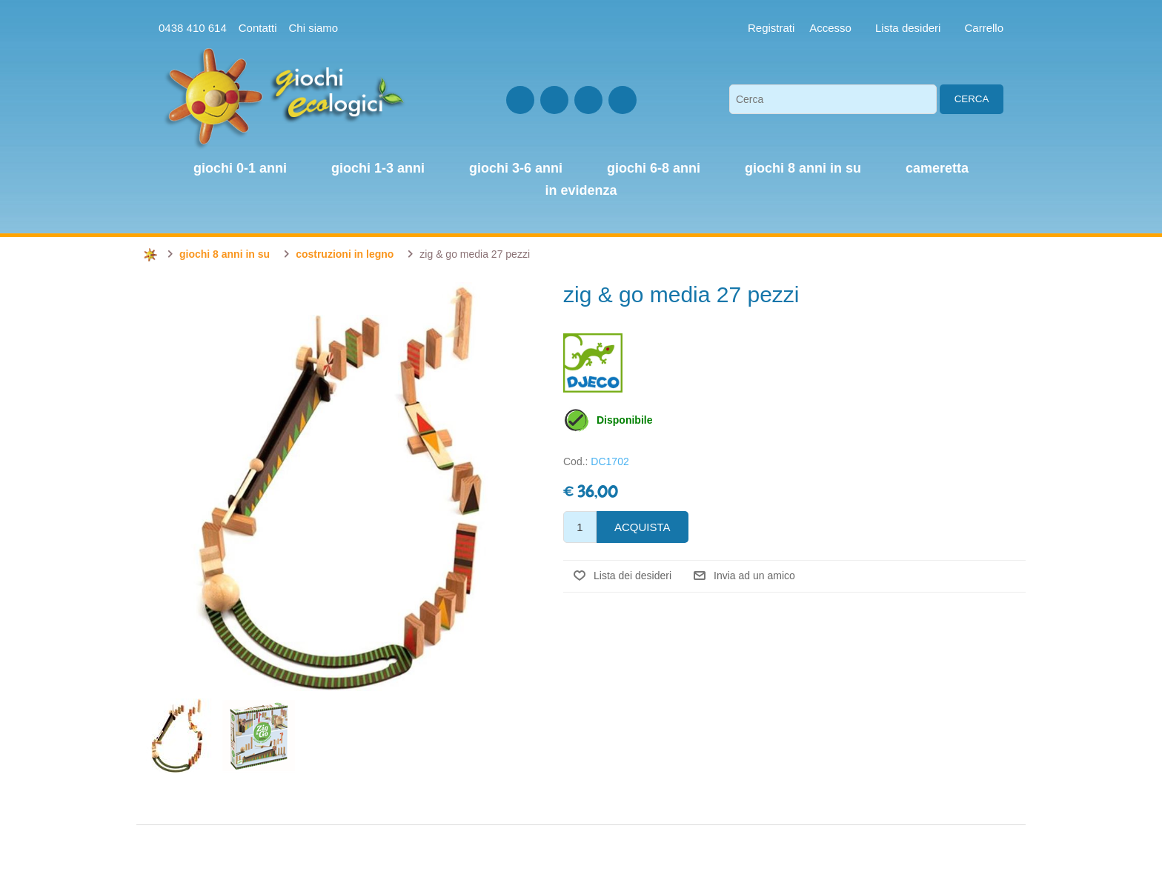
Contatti (258, 27)
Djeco (592, 363)
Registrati (771, 27)
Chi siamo (313, 27)
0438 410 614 (193, 27)
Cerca (971, 98)
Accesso (830, 27)
